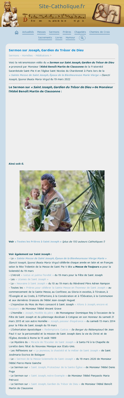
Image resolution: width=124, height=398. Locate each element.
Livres (58, 37)
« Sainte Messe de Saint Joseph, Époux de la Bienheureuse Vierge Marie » (60, 258)
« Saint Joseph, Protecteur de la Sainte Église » (57, 367)
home (16, 32)
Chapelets (80, 32)
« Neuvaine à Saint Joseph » (30, 283)
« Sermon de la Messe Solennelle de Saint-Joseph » (44, 359)
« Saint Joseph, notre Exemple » (48, 376)
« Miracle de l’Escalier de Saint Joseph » (52, 342)
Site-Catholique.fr (62, 7)
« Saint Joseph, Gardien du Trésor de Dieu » (54, 384)
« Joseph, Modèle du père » (39, 313)
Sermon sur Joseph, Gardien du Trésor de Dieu (46, 50)
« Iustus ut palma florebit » (37, 275)
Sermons (54, 32)
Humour (70, 37)
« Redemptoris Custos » (56, 329)
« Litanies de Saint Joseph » (32, 279)
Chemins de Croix (99, 32)
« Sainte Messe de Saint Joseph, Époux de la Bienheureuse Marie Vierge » (55, 75)
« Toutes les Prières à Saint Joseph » (38, 241)
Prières (67, 32)
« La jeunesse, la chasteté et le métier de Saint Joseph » (66, 350)
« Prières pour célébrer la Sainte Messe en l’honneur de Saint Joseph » (66, 288)
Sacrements (45, 37)
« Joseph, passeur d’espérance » (67, 321)
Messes (41, 32)
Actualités (28, 32)
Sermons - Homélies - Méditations (29, 55)
